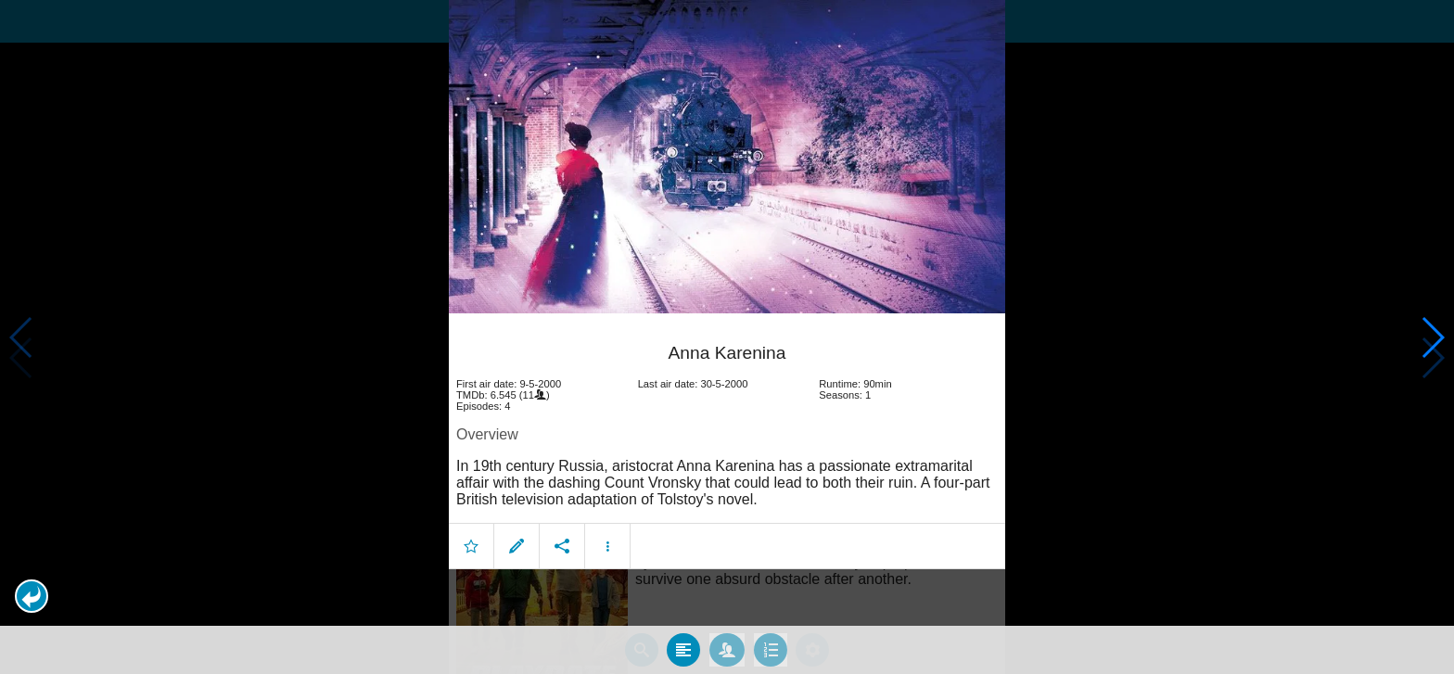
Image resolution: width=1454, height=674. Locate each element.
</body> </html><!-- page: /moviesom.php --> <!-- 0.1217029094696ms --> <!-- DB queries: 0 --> (727, 337)
